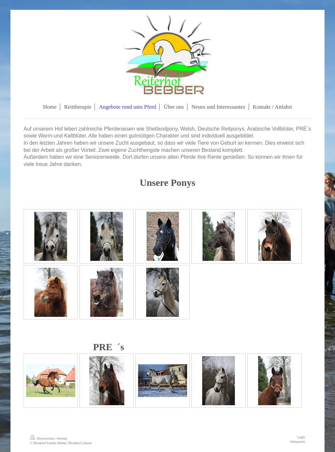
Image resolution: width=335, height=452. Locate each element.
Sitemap (62, 438)
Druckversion (42, 438)
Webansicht (297, 441)
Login (301, 437)
